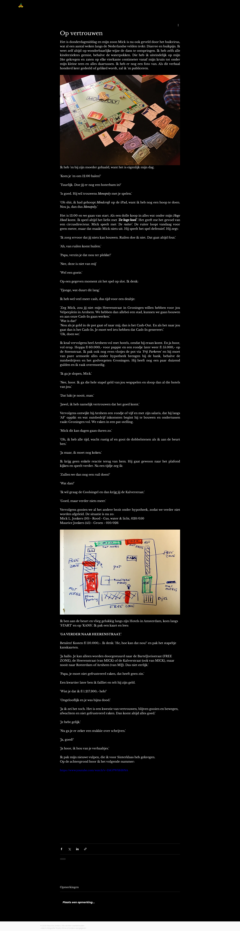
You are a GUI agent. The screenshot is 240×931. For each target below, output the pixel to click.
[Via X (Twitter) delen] (69, 849)
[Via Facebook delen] (61, 849)
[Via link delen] (85, 849)
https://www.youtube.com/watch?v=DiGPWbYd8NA (94, 770)
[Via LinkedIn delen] (77, 849)
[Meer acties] (178, 25)
